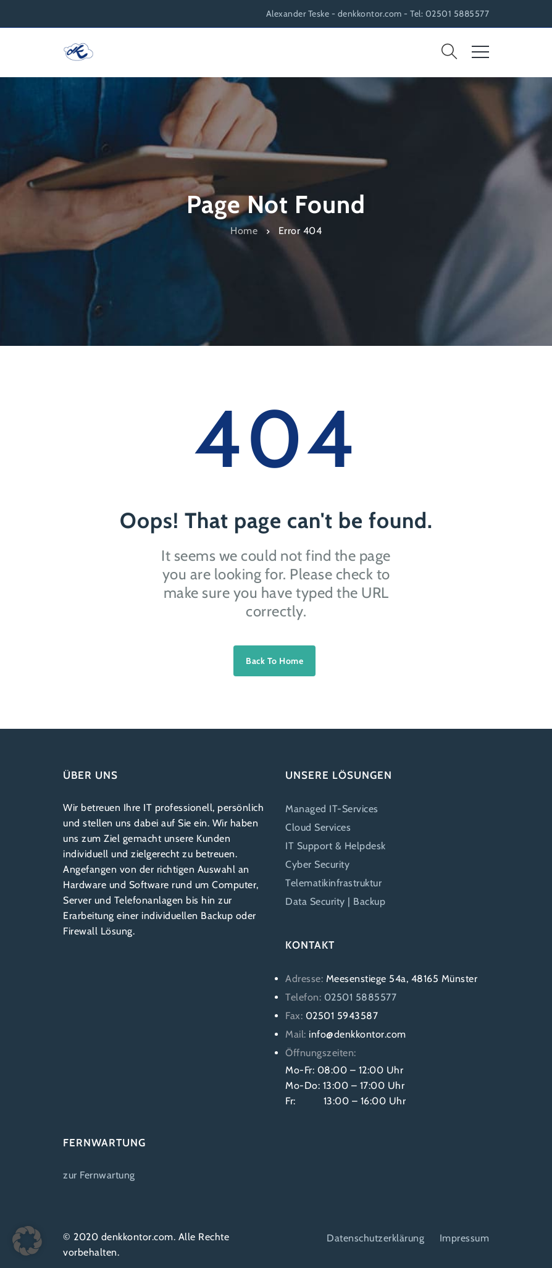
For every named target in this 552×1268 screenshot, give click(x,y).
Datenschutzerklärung (375, 1238)
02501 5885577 (360, 997)
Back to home (274, 660)
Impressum (465, 1238)
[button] (27, 1241)
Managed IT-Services (331, 809)
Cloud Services (318, 827)
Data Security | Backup (335, 901)
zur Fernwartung (99, 1175)
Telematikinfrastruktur (333, 883)
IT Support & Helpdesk (335, 846)
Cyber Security (317, 864)
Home (243, 230)
